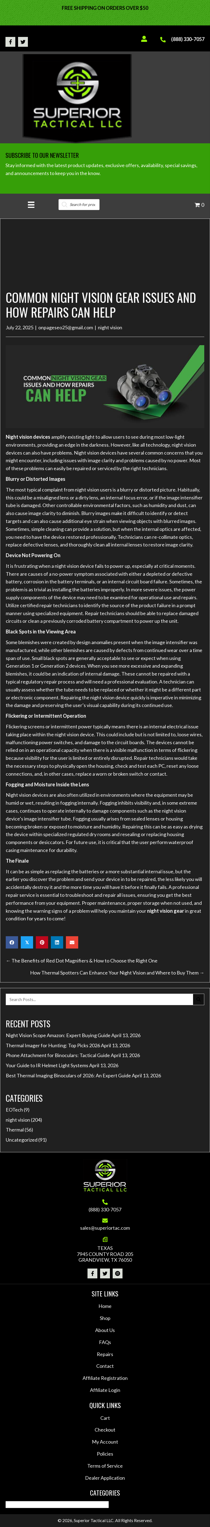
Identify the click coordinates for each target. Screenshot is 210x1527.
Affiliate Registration (105, 1378)
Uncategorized (21, 1140)
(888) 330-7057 (188, 39)
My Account (105, 1442)
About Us (105, 1330)
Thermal (15, 1130)
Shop (105, 1318)
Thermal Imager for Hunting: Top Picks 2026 (53, 1045)
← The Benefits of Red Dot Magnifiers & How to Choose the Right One (82, 961)
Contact (105, 1366)
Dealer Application (105, 1478)
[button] (10, 42)
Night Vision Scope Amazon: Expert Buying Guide (58, 1035)
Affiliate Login (105, 1390)
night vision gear (165, 911)
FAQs (105, 1342)
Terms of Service (105, 1466)
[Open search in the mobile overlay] (79, 204)
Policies (105, 1454)
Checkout (105, 1430)
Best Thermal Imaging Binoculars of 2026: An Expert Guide (68, 1075)
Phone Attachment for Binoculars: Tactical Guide (58, 1055)
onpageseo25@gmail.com (65, 327)
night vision (110, 327)
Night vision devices (28, 437)
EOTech (14, 1110)
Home (105, 1306)
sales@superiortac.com (105, 1228)
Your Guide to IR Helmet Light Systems (47, 1065)
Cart (105, 1418)
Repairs (105, 1354)
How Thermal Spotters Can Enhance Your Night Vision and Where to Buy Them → (117, 973)
